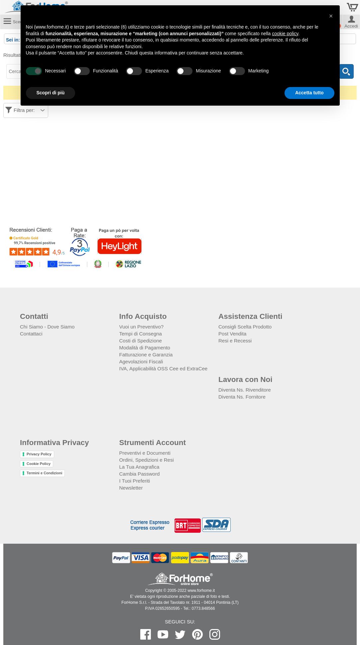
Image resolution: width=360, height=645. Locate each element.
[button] (331, 16)
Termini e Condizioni (44, 473)
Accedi (351, 26)
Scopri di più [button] (51, 92)
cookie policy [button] (285, 33)
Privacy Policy (39, 454)
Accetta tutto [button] (309, 92)
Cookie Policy (39, 464)
